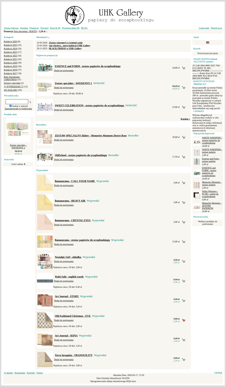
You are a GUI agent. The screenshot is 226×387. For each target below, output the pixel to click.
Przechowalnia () (71, 28)
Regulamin (20, 373)
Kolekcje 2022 (10, 56)
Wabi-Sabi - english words (69, 276)
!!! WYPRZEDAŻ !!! (13, 86)
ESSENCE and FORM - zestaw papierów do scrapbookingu (88, 66)
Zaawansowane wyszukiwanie (18, 108)
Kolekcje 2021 (10, 59)
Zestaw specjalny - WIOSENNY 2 (18, 146)
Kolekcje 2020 (10, 63)
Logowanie (204, 28)
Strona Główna (11, 28)
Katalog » (185, 119)
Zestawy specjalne (12, 83)
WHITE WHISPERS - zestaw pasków (212, 150)
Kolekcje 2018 (10, 70)
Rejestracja (216, 28)
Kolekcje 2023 (10, 52)
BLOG (84, 28)
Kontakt (31, 373)
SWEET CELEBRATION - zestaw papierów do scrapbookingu (90, 105)
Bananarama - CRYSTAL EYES (73, 220)
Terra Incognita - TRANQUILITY (74, 355)
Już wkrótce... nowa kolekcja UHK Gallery (69, 45)
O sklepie (8, 373)
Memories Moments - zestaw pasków (211, 183)
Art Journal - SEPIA (66, 335)
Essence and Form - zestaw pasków (211, 160)
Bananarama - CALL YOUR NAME (75, 181)
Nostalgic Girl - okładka (68, 257)
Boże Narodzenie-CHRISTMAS (12, 78)
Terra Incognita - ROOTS (25, 31)
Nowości (45, 28)
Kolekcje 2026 (10, 41)
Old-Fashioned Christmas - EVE (73, 316)
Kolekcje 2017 (10, 73)
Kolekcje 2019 (10, 66)
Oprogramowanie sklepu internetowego (108, 381)
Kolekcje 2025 (10, 45)
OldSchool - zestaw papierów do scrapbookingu (81, 155)
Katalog (24, 28)
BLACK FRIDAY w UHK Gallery (65, 48)
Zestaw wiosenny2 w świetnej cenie (65, 43)
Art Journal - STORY (67, 296)
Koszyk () (55, 28)
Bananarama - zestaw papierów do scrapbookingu (82, 240)
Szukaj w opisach (20, 106)
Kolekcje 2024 (10, 48)
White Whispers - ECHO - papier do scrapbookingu (210, 194)
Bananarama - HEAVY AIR (70, 200)
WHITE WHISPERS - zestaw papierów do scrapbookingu (212, 140)
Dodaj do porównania (63, 70)
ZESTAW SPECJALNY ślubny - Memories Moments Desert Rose (91, 135)
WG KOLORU (11, 90)
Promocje (34, 28)
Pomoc (39, 373)
